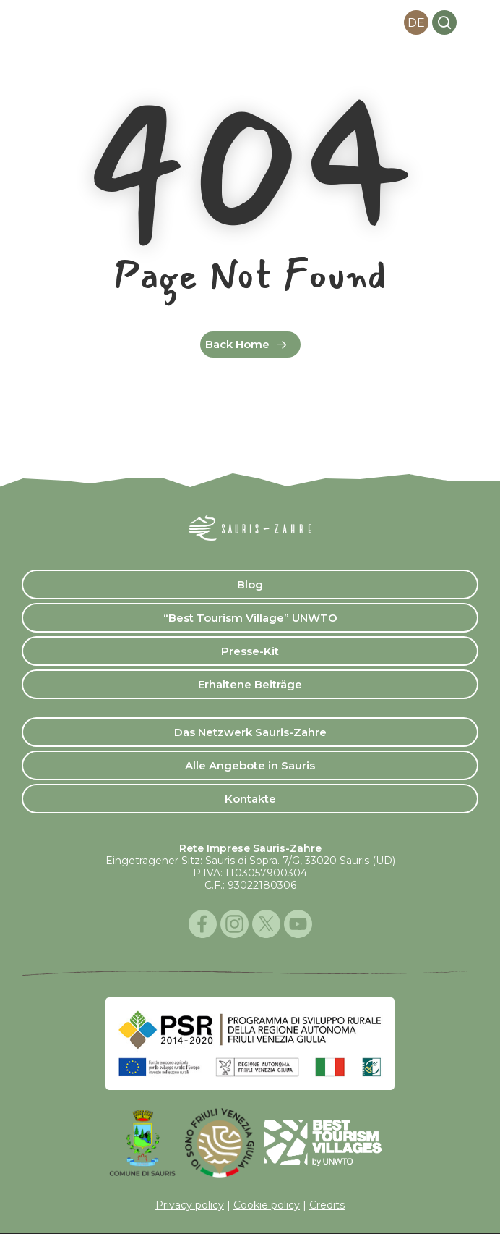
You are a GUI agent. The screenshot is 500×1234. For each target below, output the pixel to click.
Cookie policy (266, 1205)
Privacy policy (189, 1205)
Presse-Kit (250, 651)
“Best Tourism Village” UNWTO (250, 618)
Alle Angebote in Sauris (250, 765)
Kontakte (250, 799)
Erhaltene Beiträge (250, 684)
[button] (473, 22)
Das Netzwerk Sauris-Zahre (250, 732)
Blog (250, 584)
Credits (327, 1205)
